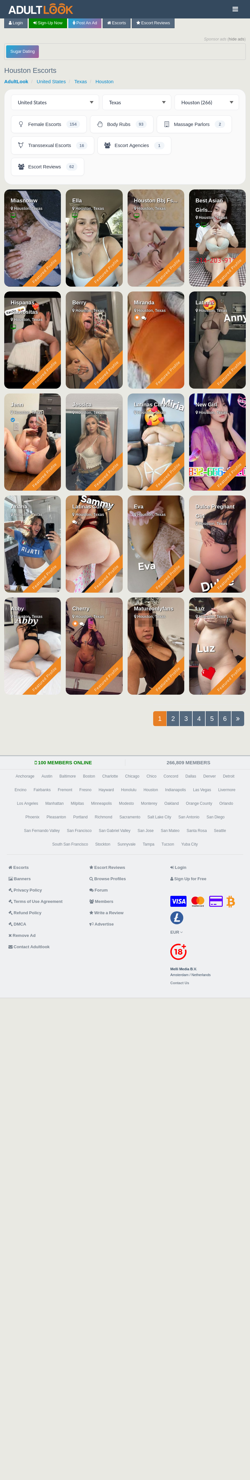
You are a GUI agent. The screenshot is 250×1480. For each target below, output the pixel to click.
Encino (21, 790)
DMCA (17, 924)
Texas (80, 81)
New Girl (206, 404)
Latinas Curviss (92, 506)
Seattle (220, 831)
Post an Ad (85, 23)
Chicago (132, 776)
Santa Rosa (197, 831)
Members (101, 901)
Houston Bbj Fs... (156, 200)
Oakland (171, 803)
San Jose (146, 831)
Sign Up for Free (188, 879)
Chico (151, 776)
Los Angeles (27, 803)
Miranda (144, 302)
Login (16, 23)
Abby (17, 608)
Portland (80, 817)
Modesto (126, 803)
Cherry (80, 608)
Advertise (101, 924)
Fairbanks (42, 790)
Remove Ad (22, 935)
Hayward (106, 790)
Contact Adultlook (29, 947)
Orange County (199, 803)
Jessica (82, 404)
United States (51, 81)
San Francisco (79, 831)
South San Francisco (70, 844)
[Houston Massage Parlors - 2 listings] (194, 124)
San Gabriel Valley (115, 831)
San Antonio (188, 817)
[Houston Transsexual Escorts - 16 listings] (52, 145)
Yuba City (189, 844)
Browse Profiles (107, 879)
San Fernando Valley (42, 831)
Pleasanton (56, 817)
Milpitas (77, 803)
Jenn (17, 404)
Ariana (19, 506)
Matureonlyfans (154, 608)
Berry (79, 302)
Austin (46, 776)
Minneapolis (101, 803)
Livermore (226, 790)
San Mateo (170, 831)
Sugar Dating (22, 51)
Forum (98, 890)
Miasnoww (24, 200)
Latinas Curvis (152, 404)
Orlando (226, 803)
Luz (200, 608)
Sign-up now (47, 23)
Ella (77, 200)
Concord (171, 776)
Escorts (116, 23)
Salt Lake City (159, 817)
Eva (138, 506)
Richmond (103, 817)
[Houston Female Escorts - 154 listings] (49, 124)
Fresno (85, 790)
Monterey (149, 803)
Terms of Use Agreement (35, 901)
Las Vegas (202, 790)
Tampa (148, 844)
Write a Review (106, 913)
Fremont (65, 790)
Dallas (190, 776)
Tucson (168, 844)
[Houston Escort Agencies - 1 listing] (134, 145)
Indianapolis (175, 790)
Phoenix (32, 817)
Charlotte (110, 776)
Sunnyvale (127, 844)
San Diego (216, 817)
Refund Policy (24, 913)
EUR (176, 932)
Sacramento (130, 817)
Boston (89, 776)
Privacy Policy (25, 890)
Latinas (205, 302)
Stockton (102, 844)
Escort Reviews (153, 23)
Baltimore (68, 776)
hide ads (236, 39)
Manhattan (54, 803)
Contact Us (179, 983)
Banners (19, 879)
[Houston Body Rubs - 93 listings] (121, 124)
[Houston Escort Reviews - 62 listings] (47, 167)
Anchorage (25, 776)
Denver (209, 776)
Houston (105, 81)
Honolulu (128, 790)
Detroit (228, 776)
